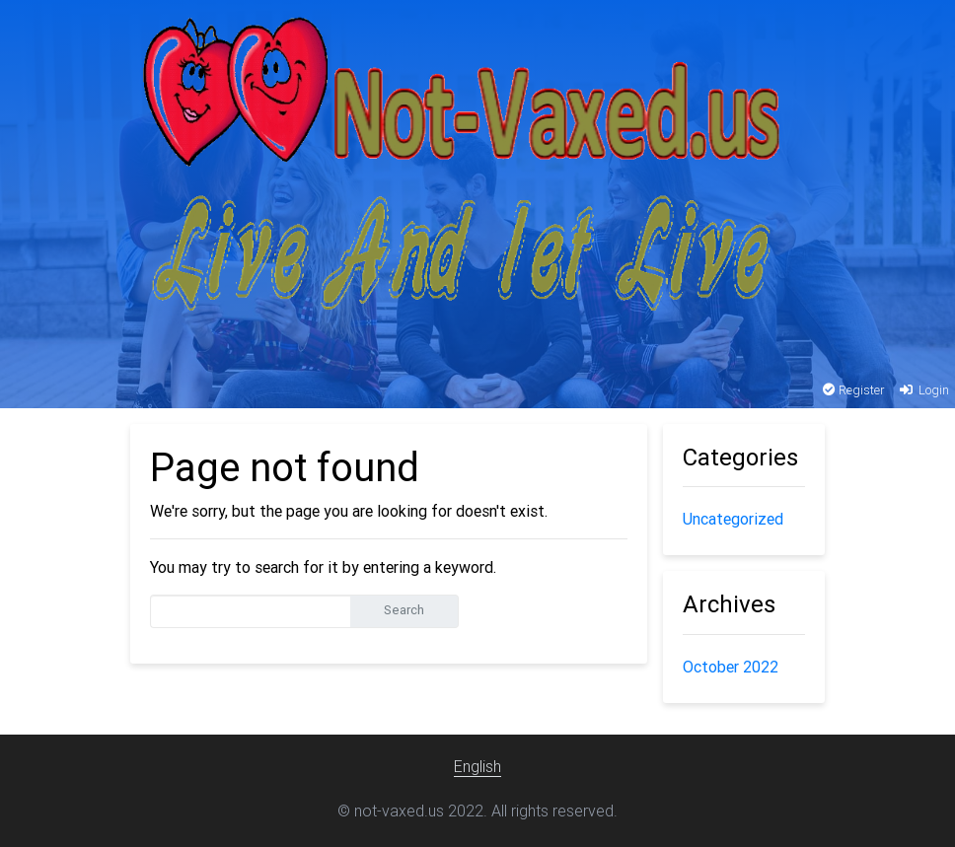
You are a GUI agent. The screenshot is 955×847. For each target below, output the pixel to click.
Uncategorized (733, 519)
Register (854, 390)
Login (923, 390)
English (477, 766)
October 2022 (730, 666)
